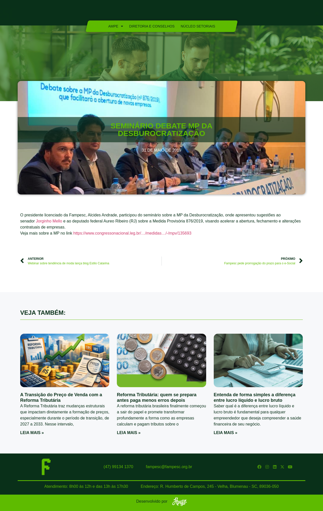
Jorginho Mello (49, 221)
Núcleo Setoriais (197, 26)
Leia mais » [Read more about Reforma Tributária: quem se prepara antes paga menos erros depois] (129, 433)
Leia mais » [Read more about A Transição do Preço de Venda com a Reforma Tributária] (32, 433)
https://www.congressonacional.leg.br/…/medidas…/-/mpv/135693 (132, 233)
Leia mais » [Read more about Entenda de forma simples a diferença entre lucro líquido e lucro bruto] (225, 433)
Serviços (170, 14)
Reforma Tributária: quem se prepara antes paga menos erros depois (156, 397)
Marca (191, 14)
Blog (209, 14)
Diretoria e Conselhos (151, 26)
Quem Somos (98, 14)
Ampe (115, 26)
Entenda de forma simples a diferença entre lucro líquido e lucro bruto (254, 397)
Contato (228, 14)
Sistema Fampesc (136, 14)
